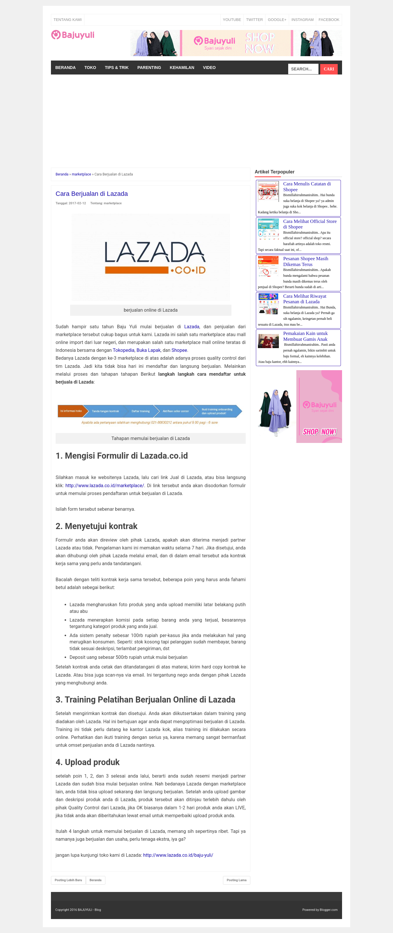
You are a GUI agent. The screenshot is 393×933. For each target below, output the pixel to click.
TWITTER (254, 19)
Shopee (179, 350)
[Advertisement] (196, 118)
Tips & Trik (117, 67)
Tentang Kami (68, 19)
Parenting (149, 67)
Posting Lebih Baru (68, 880)
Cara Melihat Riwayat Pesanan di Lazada (304, 299)
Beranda (65, 67)
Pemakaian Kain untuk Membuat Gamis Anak (305, 336)
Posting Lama (237, 880)
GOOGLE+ (277, 19)
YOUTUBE (232, 19)
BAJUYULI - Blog (89, 910)
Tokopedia (123, 350)
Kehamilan (182, 67)
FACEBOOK (328, 19)
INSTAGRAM (302, 19)
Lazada (191, 326)
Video (209, 67)
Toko (90, 67)
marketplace (113, 203)
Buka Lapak (149, 350)
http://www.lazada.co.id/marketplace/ (105, 485)
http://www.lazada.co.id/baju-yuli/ (178, 855)
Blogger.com (329, 910)
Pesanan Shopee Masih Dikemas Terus (305, 261)
